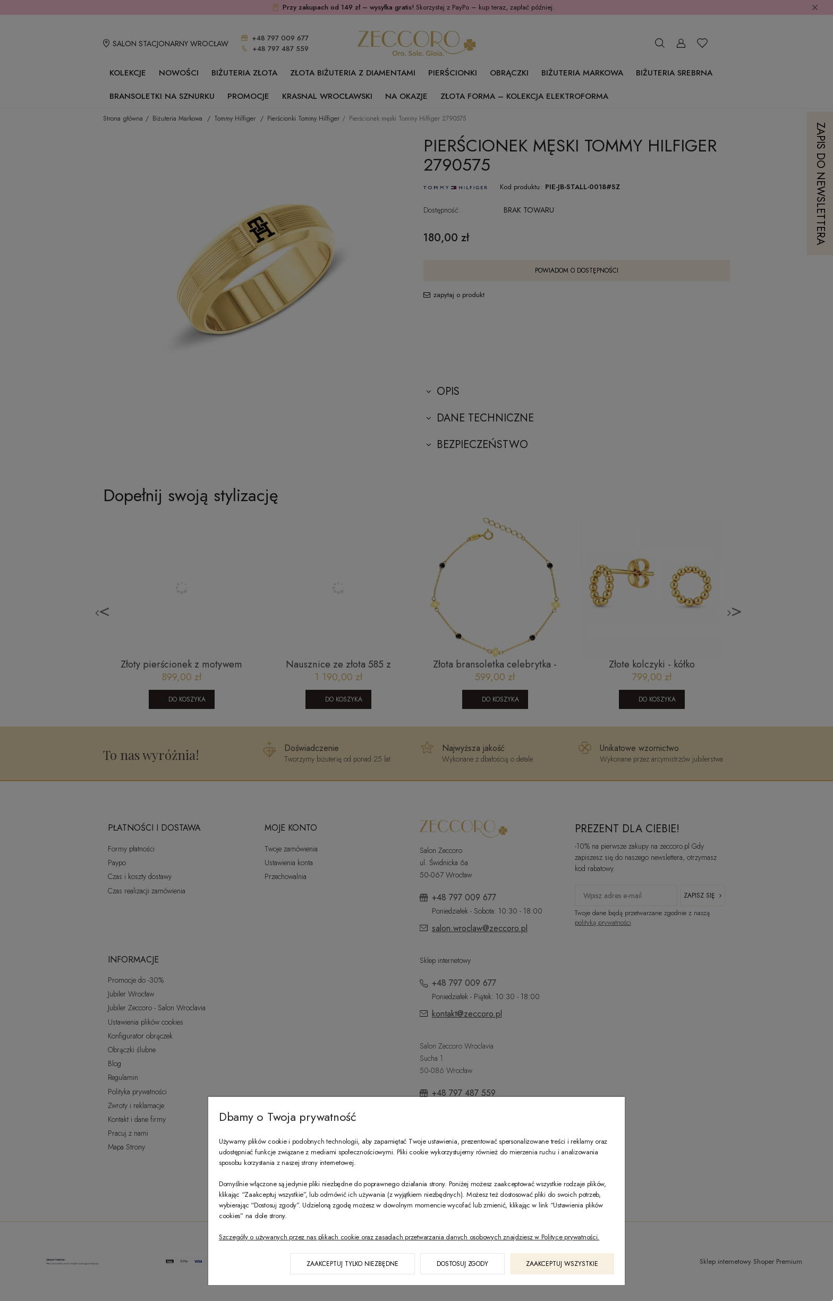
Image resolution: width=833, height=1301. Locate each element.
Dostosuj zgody (462, 1264)
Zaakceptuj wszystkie (562, 1264)
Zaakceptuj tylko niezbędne (352, 1264)
